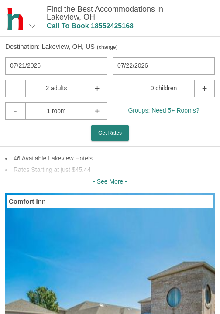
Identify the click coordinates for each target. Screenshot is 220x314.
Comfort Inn (27, 201)
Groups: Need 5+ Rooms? (163, 110)
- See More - (110, 181)
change (107, 47)
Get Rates (110, 133)
